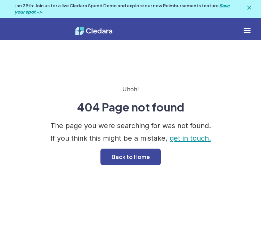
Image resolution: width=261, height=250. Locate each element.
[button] (247, 30)
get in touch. (190, 138)
